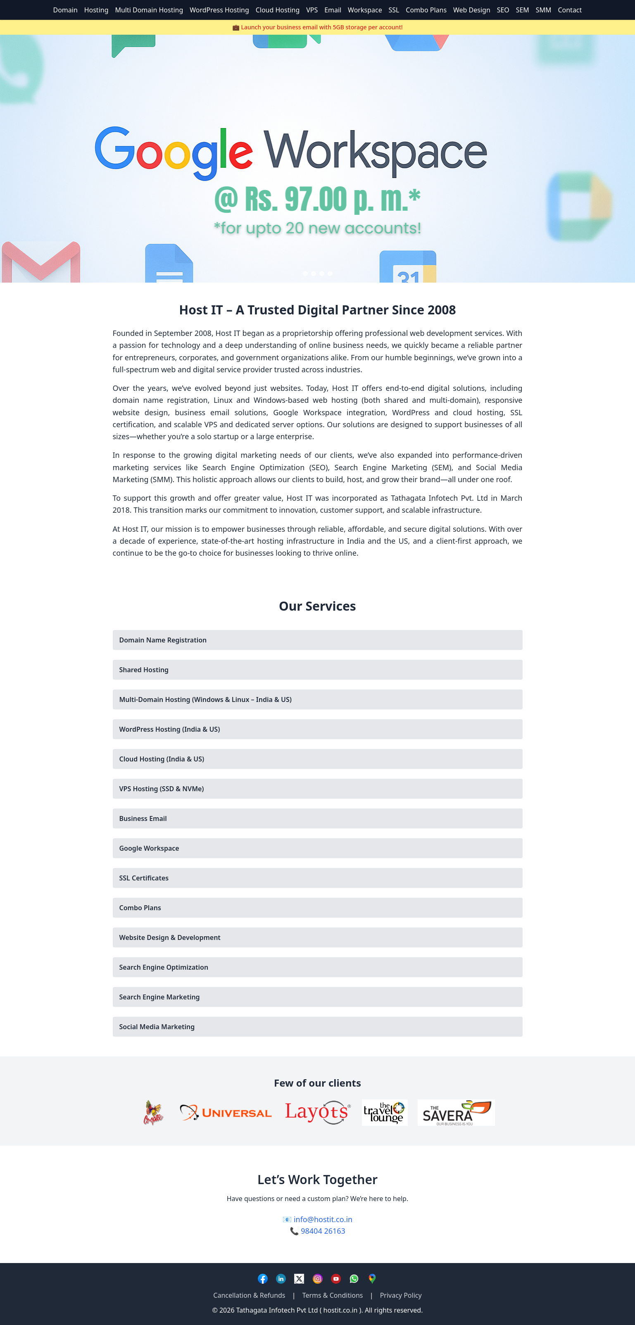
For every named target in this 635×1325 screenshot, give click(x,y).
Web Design (471, 9)
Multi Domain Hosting (149, 9)
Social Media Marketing (157, 1026)
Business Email (143, 818)
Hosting (96, 9)
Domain (65, 9)
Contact (570, 9)
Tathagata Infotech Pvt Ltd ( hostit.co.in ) (298, 1310)
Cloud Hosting (278, 9)
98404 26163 (323, 1231)
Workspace (365, 9)
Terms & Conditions (332, 1295)
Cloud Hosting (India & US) (162, 759)
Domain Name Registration (163, 640)
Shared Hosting (144, 669)
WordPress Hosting (219, 9)
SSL (394, 9)
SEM (522, 9)
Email (332, 9)
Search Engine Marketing (159, 996)
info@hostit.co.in (323, 1219)
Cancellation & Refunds (249, 1295)
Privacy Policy (401, 1295)
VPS (312, 9)
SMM (544, 9)
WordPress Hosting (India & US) (169, 729)
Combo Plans (426, 9)
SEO (503, 9)
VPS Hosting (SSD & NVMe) (161, 788)
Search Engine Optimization (164, 967)
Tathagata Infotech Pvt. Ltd (439, 498)
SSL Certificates (144, 878)
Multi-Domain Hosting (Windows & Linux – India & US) (205, 699)
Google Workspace (149, 848)
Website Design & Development (170, 937)
